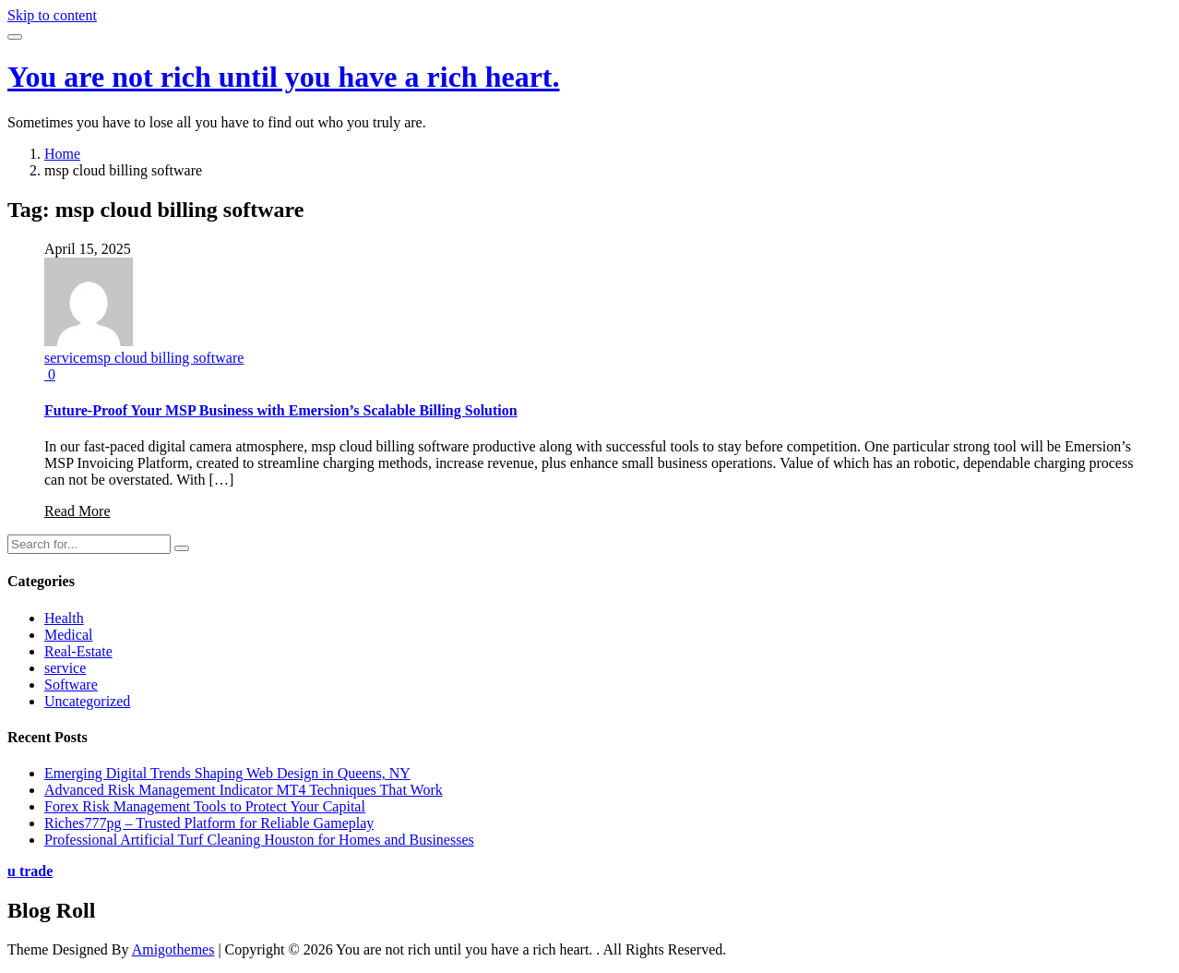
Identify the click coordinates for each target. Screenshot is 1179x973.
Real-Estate (78, 651)
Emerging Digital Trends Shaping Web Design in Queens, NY (227, 773)
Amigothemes (173, 949)
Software (71, 684)
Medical (68, 635)
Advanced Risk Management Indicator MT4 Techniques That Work (243, 790)
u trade (30, 871)
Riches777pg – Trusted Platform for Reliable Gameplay (209, 823)
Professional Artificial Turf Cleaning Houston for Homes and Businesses (259, 839)
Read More (77, 511)
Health (64, 618)
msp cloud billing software (165, 358)
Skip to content (52, 15)
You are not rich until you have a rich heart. (283, 76)
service (65, 358)
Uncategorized (87, 701)
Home (62, 154)
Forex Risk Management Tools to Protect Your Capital (204, 806)
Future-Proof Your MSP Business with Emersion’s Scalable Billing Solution (281, 410)
